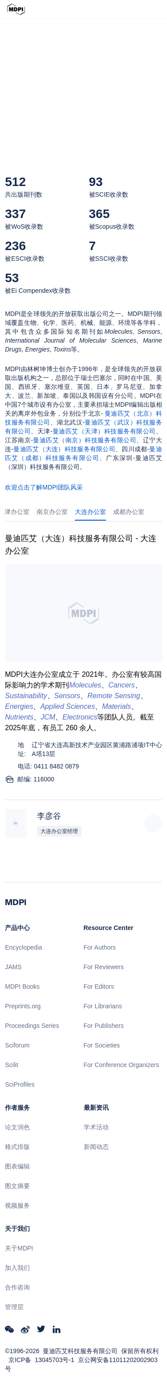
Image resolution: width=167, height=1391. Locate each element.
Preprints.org (23, 1006)
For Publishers (104, 1025)
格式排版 (17, 1146)
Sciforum (17, 1045)
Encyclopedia (23, 947)
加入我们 (17, 1267)
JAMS (13, 966)
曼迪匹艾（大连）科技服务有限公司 (64, 449)
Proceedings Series (32, 1025)
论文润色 (17, 1127)
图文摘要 (17, 1185)
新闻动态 (96, 1146)
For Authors (100, 947)
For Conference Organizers (121, 1064)
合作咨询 (17, 1287)
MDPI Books (22, 986)
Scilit (11, 1064)
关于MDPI (19, 1248)
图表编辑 (17, 1166)
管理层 (14, 1306)
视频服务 (17, 1205)
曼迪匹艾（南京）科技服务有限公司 (84, 440)
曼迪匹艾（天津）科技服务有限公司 (103, 431)
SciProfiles (19, 1084)
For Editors (99, 986)
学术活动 (96, 1127)
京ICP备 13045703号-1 (41, 1359)
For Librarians (103, 1006)
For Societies (102, 1045)
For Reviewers (104, 966)
